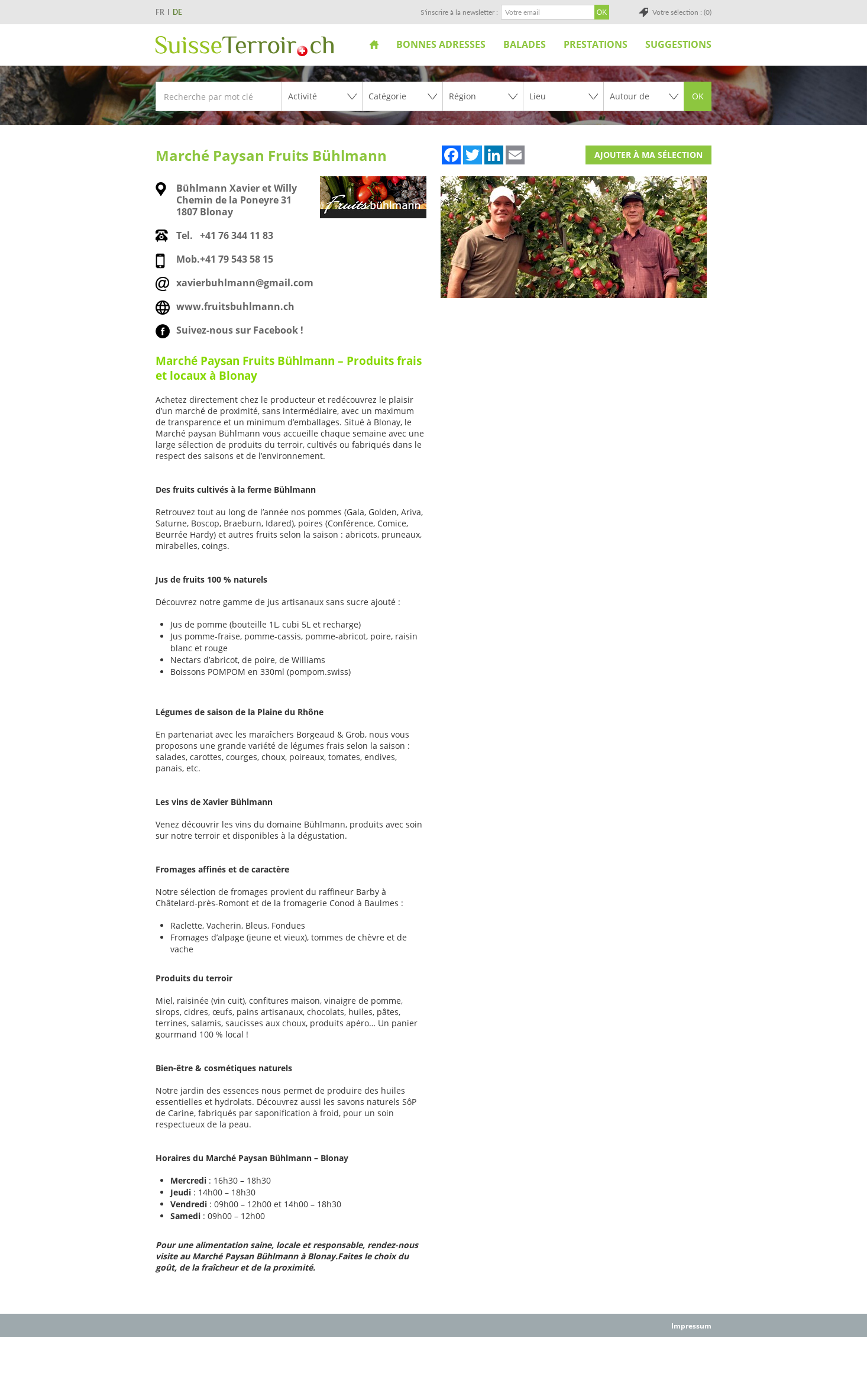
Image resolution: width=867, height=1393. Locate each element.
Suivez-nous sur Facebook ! (239, 330)
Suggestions (678, 44)
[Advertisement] (433, 1364)
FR (160, 12)
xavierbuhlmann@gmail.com (244, 282)
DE (177, 12)
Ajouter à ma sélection (648, 154)
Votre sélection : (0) (681, 12)
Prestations (595, 44)
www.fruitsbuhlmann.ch (235, 306)
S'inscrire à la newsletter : (459, 12)
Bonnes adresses (441, 44)
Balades (524, 44)
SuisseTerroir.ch (245, 46)
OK (698, 96)
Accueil (374, 44)
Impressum (691, 1326)
